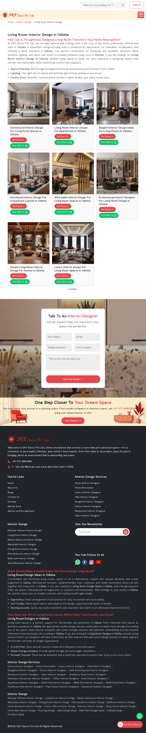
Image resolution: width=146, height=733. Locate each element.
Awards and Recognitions (21, 511)
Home (10, 22)
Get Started (73, 420)
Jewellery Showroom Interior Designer (29, 678)
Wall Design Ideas (67, 710)
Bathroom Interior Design (21, 558)
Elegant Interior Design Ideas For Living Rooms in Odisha (116, 129)
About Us (13, 487)
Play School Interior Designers (62, 686)
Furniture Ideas (16, 714)
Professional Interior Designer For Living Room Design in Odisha (117, 201)
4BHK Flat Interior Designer (121, 682)
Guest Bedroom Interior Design (24, 563)
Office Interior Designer (66, 678)
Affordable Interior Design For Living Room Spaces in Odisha (72, 199)
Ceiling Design (114, 710)
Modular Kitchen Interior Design (25, 530)
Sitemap (12, 501)
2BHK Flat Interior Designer (56, 682)
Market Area (14, 506)
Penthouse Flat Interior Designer (25, 686)
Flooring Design (46, 710)
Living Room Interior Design (22, 535)
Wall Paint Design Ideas (91, 710)
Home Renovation (84, 487)
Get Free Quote (73, 379)
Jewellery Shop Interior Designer (87, 674)
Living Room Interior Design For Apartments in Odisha (70, 129)
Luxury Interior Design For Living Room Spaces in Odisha (72, 269)
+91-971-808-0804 (124, 408)
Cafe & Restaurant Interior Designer (89, 670)
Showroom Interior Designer (96, 686)
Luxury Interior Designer (88, 492)
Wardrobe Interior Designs (22, 544)
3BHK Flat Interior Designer (88, 682)
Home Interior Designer (87, 483)
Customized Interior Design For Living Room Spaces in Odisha (26, 131)
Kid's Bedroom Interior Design (24, 553)
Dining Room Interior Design (22, 549)
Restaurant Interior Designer (90, 511)
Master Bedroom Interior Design (25, 539)
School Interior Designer (88, 506)
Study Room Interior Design (121, 706)
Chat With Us (20, 145)
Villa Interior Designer (86, 497)
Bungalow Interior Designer (89, 501)
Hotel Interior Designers (94, 678)
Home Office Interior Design (59, 706)
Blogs (10, 492)
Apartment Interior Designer (23, 682)
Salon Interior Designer (87, 515)
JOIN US (136, 5)
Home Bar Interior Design (22, 710)
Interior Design (23, 22)
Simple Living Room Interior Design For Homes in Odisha (27, 269)
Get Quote (18, 140)
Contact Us (14, 497)
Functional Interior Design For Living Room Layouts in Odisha (28, 199)
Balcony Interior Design (90, 706)
